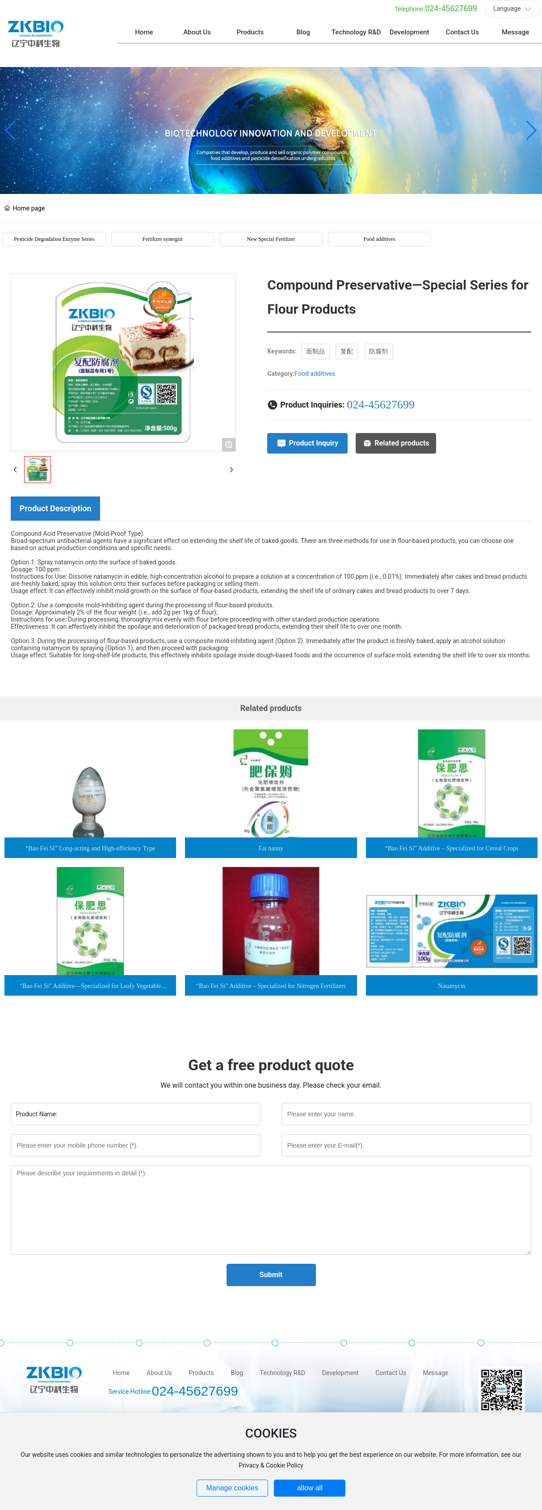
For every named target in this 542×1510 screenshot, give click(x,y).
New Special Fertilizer (271, 228)
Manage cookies (232, 1488)
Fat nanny (271, 837)
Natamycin (451, 975)
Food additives (379, 228)
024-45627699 (451, 15)
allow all (310, 1488)
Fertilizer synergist (163, 228)
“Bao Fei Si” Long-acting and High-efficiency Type (90, 837)
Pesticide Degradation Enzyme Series (54, 228)
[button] (531, 120)
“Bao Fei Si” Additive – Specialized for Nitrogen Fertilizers (271, 975)
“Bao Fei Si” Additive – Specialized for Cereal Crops (452, 837)
